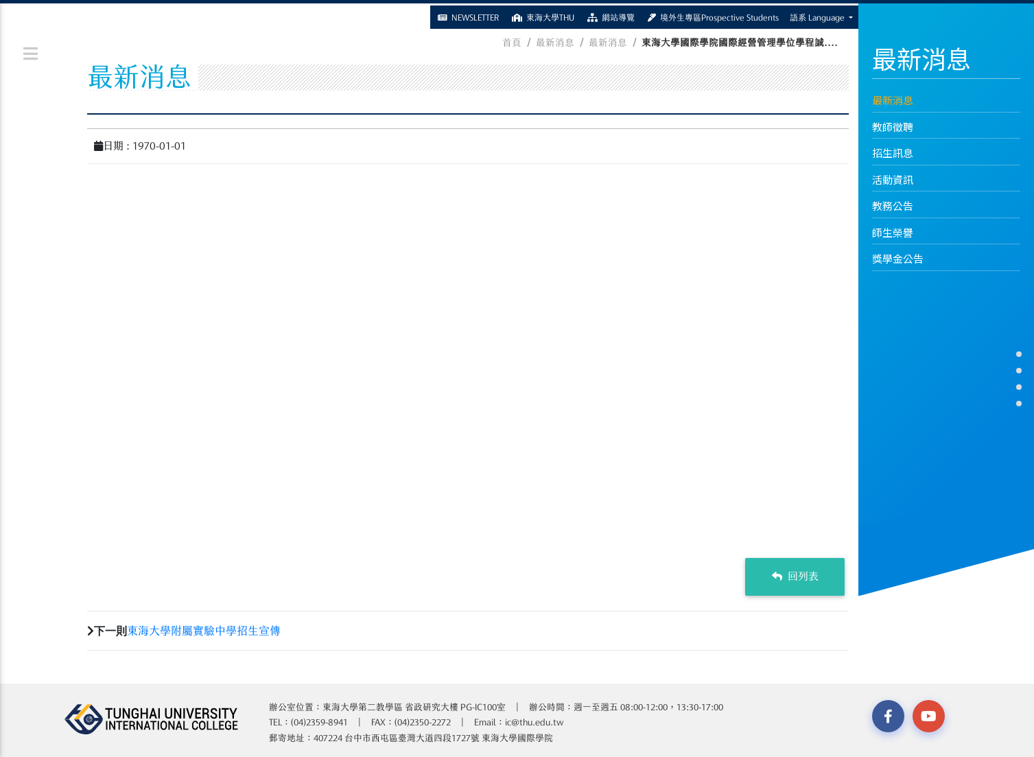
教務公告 (892, 205)
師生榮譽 (892, 232)
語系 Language (818, 15)
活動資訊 (892, 179)
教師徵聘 (892, 126)
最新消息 (892, 100)
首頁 (511, 42)
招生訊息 (892, 152)
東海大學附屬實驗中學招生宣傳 (204, 630)
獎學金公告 (898, 258)
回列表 (795, 576)
